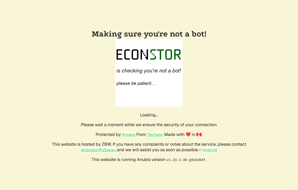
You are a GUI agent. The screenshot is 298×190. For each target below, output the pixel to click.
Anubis (128, 134)
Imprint (210, 150)
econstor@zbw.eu (98, 150)
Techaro (154, 134)
